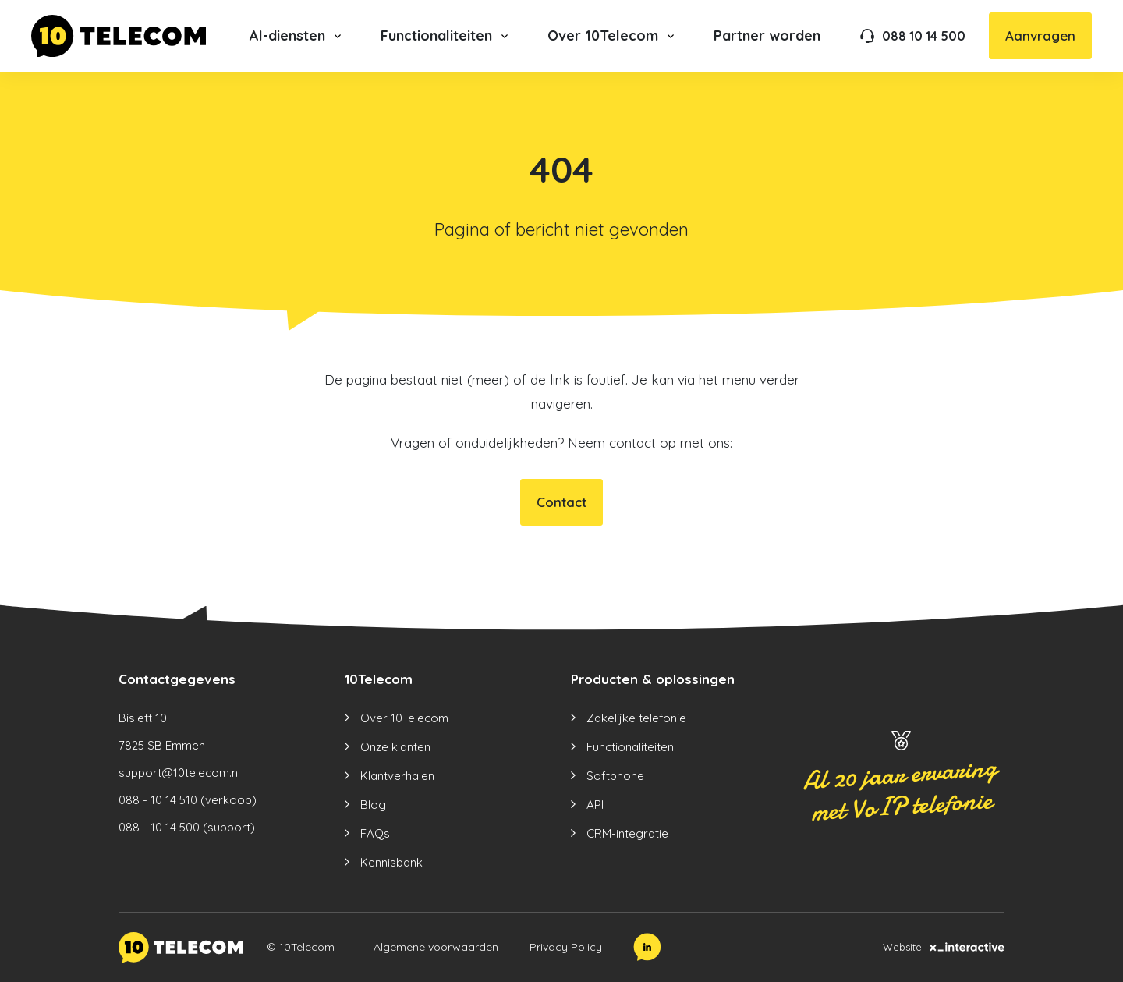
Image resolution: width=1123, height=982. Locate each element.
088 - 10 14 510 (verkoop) (188, 799)
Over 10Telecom (404, 718)
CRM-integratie (627, 833)
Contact (561, 502)
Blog (373, 804)
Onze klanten (395, 746)
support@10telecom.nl (179, 772)
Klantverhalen (397, 775)
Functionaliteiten (630, 746)
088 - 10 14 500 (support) (187, 827)
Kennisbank (391, 862)
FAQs (375, 833)
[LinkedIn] (647, 947)
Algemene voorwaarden (436, 947)
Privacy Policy (566, 947)
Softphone (615, 775)
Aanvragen (1040, 35)
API (595, 804)
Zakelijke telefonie (636, 718)
